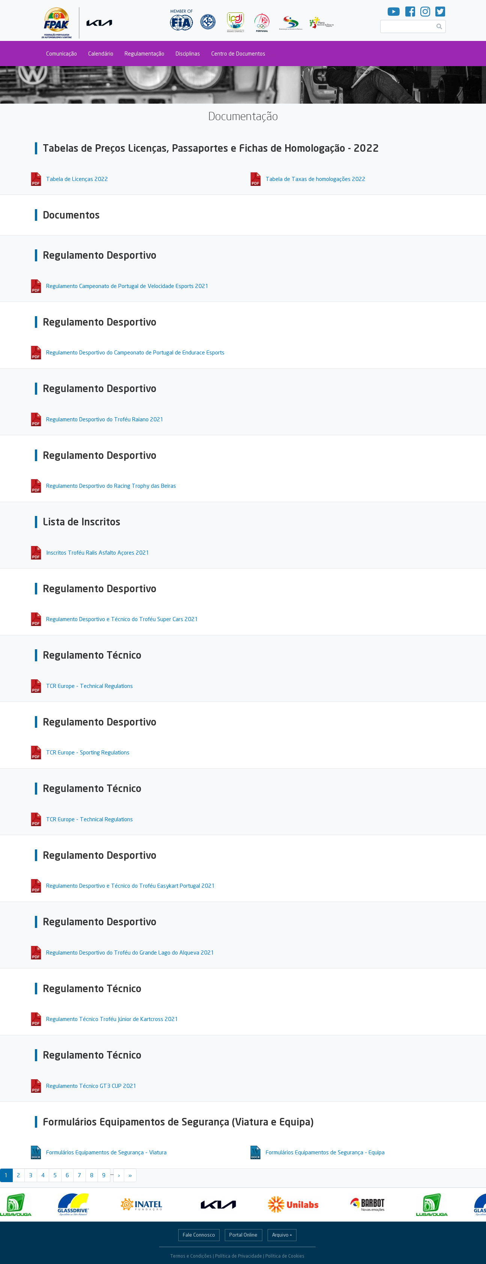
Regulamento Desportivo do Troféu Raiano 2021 (105, 419)
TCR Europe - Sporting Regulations (87, 752)
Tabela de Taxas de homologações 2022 (316, 178)
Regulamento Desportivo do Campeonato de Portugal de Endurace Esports (135, 352)
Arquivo (280, 1235)
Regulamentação (144, 53)
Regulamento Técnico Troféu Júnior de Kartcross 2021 (112, 1018)
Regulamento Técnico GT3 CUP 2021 (91, 1085)
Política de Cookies (284, 1256)
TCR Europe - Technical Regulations (89, 685)
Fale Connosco (199, 1235)
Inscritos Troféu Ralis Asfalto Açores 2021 (97, 552)
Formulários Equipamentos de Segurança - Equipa (325, 1152)
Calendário (100, 53)
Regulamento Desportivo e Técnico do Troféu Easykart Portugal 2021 (130, 885)
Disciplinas (188, 53)
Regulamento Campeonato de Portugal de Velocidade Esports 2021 (127, 285)
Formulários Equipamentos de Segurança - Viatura (106, 1152)
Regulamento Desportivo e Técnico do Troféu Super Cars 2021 (122, 618)
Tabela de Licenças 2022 (77, 178)
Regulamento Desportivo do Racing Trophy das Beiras (111, 485)
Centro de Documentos (238, 53)
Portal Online (243, 1235)
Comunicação (61, 53)
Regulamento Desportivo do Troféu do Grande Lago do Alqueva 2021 (130, 952)
